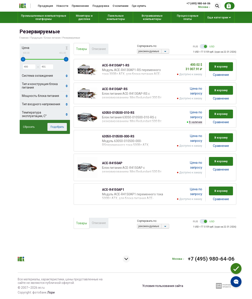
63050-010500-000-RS (118, 136)
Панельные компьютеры (116, 17)
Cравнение (221, 75)
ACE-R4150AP (112, 163)
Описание (99, 49)
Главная (24, 37)
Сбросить (29, 127)
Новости (62, 5)
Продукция (45, 5)
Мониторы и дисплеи (84, 17)
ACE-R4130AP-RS (115, 89)
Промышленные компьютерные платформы (43, 17)
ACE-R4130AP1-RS (115, 65)
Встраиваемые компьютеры (152, 17)
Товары (81, 49)
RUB (195, 46)
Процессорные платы (187, 17)
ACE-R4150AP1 (113, 189)
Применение (80, 5)
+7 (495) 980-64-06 (198, 3)
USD (211, 46)
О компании (120, 5)
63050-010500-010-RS (118, 112)
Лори (51, 292)
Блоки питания (52, 37)
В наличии (195, 122)
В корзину (221, 66)
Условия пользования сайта (162, 286)
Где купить (139, 5)
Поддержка (100, 5)
